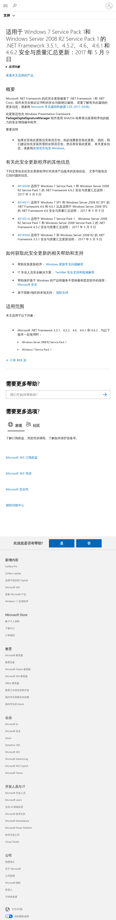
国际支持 (62, 292)
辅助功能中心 (15, 505)
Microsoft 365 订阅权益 (22, 457)
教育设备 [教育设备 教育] (10, 662)
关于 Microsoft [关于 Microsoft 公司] (13, 868)
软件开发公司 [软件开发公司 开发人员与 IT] (12, 834)
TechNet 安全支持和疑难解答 (74, 272)
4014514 (24, 219)
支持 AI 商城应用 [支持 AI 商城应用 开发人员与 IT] (14, 806)
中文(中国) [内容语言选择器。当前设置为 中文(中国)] (17, 908)
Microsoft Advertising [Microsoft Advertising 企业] (16, 759)
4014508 (24, 186)
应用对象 (14, 66)
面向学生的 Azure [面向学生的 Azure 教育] (14, 704)
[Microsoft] (58, 3)
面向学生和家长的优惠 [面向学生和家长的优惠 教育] (17, 697)
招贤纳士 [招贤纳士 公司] (10, 861)
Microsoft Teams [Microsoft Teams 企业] (14, 772)
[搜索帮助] (15, 5)
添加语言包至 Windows (48, 148)
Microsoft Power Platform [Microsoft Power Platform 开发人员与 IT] (18, 827)
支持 (7, 15)
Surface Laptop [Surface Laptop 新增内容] (13, 573)
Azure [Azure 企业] (8, 738)
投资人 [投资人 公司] (8, 889)
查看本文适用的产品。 (21, 75)
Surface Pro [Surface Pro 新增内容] (11, 566)
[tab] (16, 426)
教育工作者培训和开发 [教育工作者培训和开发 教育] (17, 690)
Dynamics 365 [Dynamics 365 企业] (12, 745)
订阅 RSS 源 (18, 360)
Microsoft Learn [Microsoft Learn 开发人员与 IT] (13, 799)
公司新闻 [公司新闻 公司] (10, 875)
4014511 (24, 202)
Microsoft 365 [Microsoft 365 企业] (12, 752)
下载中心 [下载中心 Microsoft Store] (10, 628)
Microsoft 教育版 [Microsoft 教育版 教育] (14, 655)
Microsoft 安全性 (17, 489)
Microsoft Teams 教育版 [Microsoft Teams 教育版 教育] (18, 669)
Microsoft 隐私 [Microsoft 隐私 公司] (13, 882)
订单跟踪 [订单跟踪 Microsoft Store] (10, 635)
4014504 (24, 235)
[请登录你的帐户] (109, 6)
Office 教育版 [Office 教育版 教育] (12, 683)
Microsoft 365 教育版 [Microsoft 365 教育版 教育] (16, 676)
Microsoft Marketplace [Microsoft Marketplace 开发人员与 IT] (17, 820)
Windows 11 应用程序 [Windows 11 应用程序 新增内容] (16, 601)
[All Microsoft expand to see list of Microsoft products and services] (5, 6)
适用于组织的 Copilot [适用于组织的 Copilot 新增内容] (16, 580)
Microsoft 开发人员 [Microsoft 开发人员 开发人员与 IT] (15, 793)
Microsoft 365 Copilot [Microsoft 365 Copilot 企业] (16, 766)
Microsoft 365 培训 (19, 473)
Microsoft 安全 (27, 284)
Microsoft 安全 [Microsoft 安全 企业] (13, 731)
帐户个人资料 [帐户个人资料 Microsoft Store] (12, 621)
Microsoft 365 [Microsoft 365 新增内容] (12, 587)
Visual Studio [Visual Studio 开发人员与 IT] (12, 841)
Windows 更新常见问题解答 (64, 264)
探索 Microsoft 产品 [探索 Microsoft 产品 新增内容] (15, 594)
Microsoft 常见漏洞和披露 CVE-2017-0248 (60, 107)
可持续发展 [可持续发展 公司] (11, 896)
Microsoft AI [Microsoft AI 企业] (11, 724)
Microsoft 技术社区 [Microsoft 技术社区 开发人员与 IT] (15, 813)
